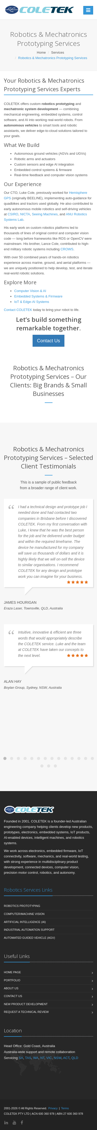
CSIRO (13, 214)
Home (41, 52)
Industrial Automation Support (29, 929)
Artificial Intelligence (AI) (25, 921)
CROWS (67, 249)
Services (57, 52)
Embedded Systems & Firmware (38, 296)
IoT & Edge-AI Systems (31, 302)
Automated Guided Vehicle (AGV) (29, 937)
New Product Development (26, 1004)
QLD (74, 1058)
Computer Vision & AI (30, 291)
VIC (49, 1058)
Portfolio (12, 980)
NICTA (25, 214)
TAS (28, 1058)
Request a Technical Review (26, 1011)
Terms (65, 1108)
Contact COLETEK (18, 310)
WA (35, 1058)
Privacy (53, 1108)
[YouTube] (14, 1122)
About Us (11, 988)
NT (42, 1058)
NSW (58, 1058)
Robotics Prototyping (22, 905)
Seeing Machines (45, 214)
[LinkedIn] (6, 1122)
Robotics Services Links (28, 890)
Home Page (12, 972)
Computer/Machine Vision (24, 913)
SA (21, 1058)
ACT (66, 1058)
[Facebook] (22, 1122)
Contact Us (48, 340)
